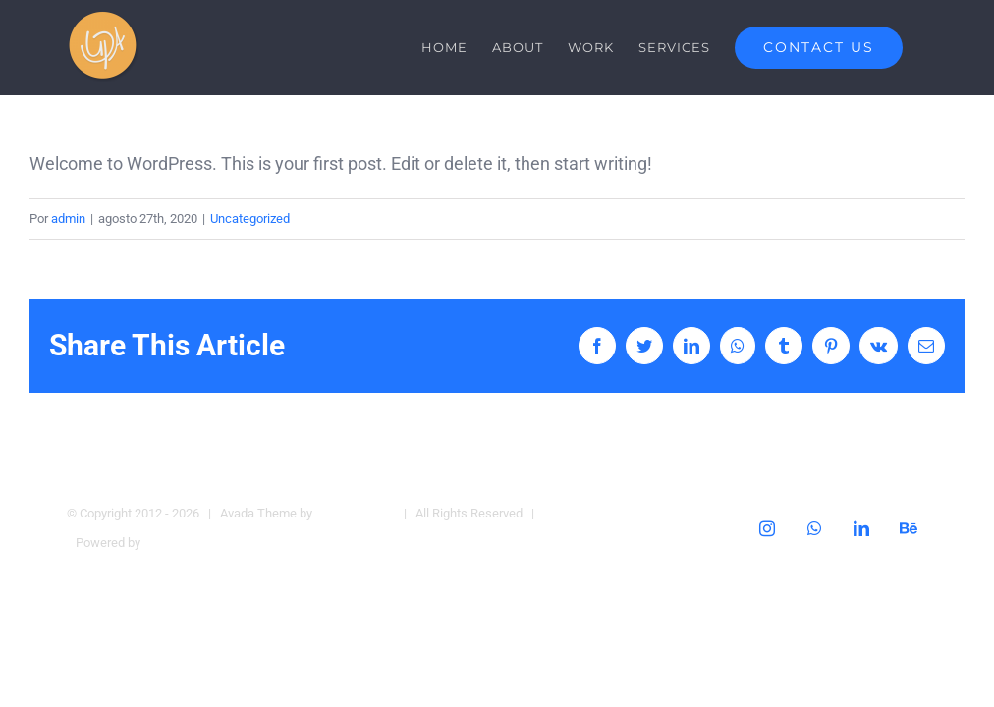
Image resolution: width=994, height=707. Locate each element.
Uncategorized (250, 218)
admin (68, 218)
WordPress (174, 542)
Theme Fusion (355, 513)
